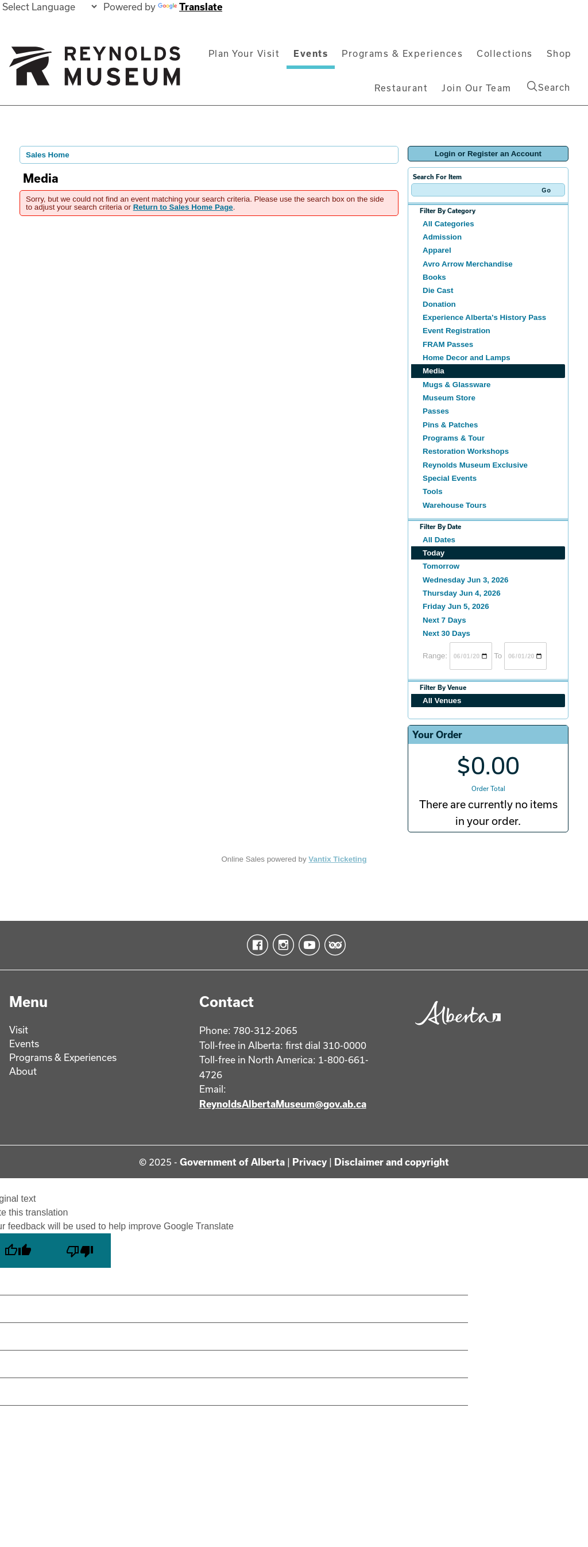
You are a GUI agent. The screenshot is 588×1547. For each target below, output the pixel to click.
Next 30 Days (446, 633)
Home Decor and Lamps (466, 357)
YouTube (307, 944)
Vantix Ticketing (337, 859)
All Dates (439, 539)
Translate (190, 6)
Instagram (281, 944)
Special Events (450, 478)
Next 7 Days (444, 620)
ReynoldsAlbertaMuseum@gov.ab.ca (282, 1103)
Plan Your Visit (244, 53)
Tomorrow (441, 566)
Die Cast (438, 290)
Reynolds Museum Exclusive (475, 465)
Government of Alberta (232, 1161)
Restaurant (401, 88)
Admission (442, 237)
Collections (505, 53)
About (23, 1071)
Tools (433, 491)
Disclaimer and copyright (391, 1161)
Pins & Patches (450, 424)
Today (433, 553)
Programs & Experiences (402, 53)
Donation (439, 304)
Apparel (437, 250)
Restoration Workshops (466, 451)
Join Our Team (477, 88)
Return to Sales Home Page (183, 207)
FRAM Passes (448, 344)
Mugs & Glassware (457, 384)
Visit (18, 1029)
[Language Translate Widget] (49, 7)
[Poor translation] (80, 1250)
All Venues (442, 700)
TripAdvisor (333, 944)
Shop (559, 53)
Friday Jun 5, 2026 (456, 606)
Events (310, 53)
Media (433, 371)
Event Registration (456, 330)
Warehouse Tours (454, 505)
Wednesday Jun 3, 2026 (465, 580)
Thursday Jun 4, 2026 (462, 593)
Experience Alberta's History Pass (484, 317)
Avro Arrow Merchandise (468, 264)
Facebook (255, 944)
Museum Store (449, 397)
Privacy (309, 1161)
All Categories (448, 223)
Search (548, 86)
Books (434, 277)
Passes (436, 411)
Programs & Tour (454, 438)
